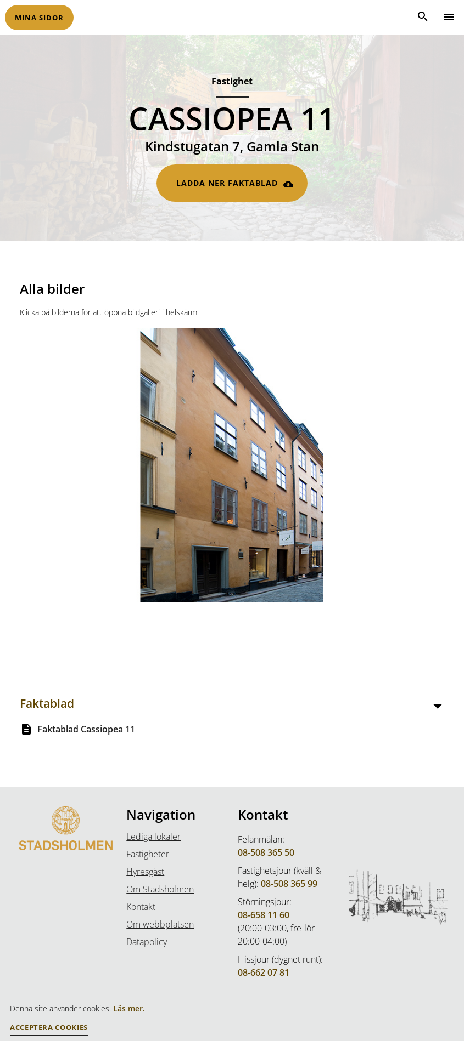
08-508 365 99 (289, 884)
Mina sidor (39, 17)
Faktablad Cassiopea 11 (86, 729)
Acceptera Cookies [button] (49, 1027)
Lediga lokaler (153, 836)
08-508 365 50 (266, 852)
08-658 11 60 (263, 915)
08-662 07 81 (263, 972)
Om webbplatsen (160, 924)
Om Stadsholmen (160, 889)
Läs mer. (129, 1008)
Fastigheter (147, 854)
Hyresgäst (145, 872)
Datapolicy (146, 942)
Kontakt (140, 907)
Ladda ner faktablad (227, 183)
